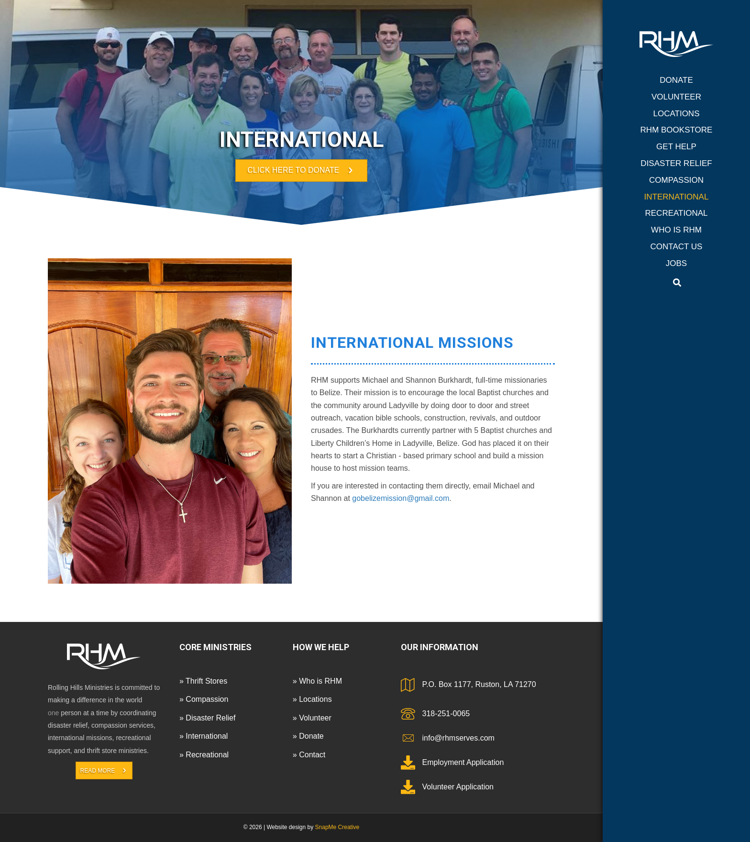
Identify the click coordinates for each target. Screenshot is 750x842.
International (676, 196)
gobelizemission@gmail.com (400, 498)
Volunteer (676, 96)
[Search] (677, 282)
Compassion (676, 180)
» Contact (309, 755)
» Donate (308, 736)
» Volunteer (312, 718)
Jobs (676, 263)
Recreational (676, 213)
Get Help (676, 146)
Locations (676, 113)
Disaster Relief (676, 163)
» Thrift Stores (203, 681)
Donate (676, 80)
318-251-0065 (446, 713)
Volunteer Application (458, 787)
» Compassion (203, 699)
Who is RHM (676, 229)
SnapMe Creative (337, 827)
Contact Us (677, 246)
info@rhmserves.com (458, 738)
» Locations (312, 699)
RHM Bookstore (676, 129)
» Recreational (204, 755)
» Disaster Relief (207, 718)
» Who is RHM (317, 681)
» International (203, 736)
